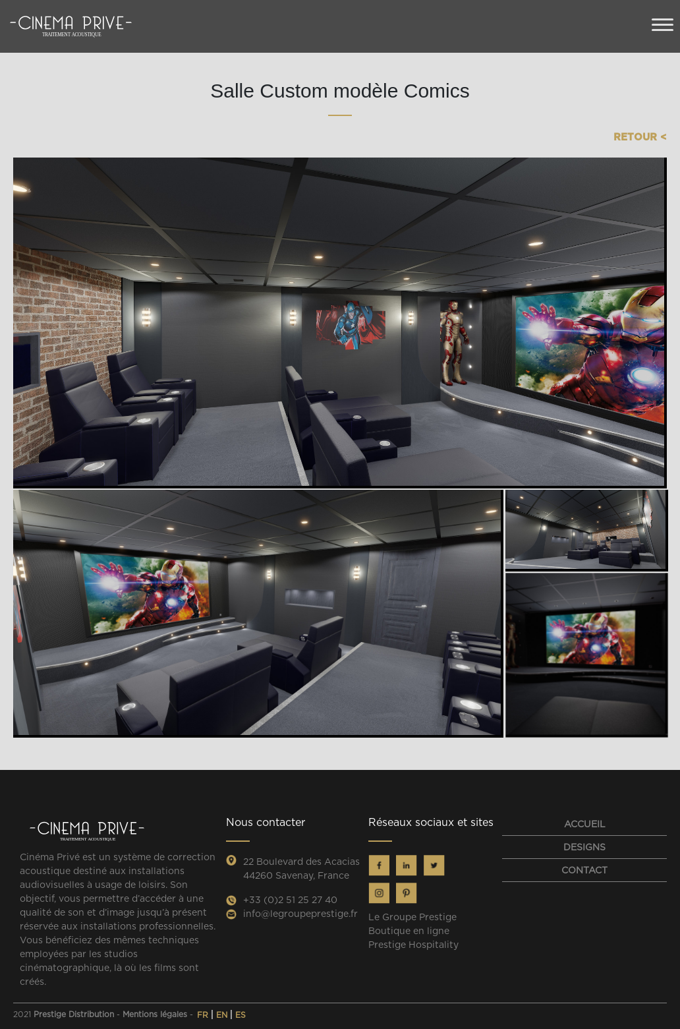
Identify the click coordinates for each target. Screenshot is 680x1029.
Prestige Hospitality (413, 944)
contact (584, 870)
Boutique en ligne (408, 931)
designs (584, 847)
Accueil (585, 824)
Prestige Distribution (74, 1014)
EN (223, 1015)
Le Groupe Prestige (412, 917)
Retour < (640, 137)
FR (204, 1015)
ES (240, 1015)
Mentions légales (155, 1014)
